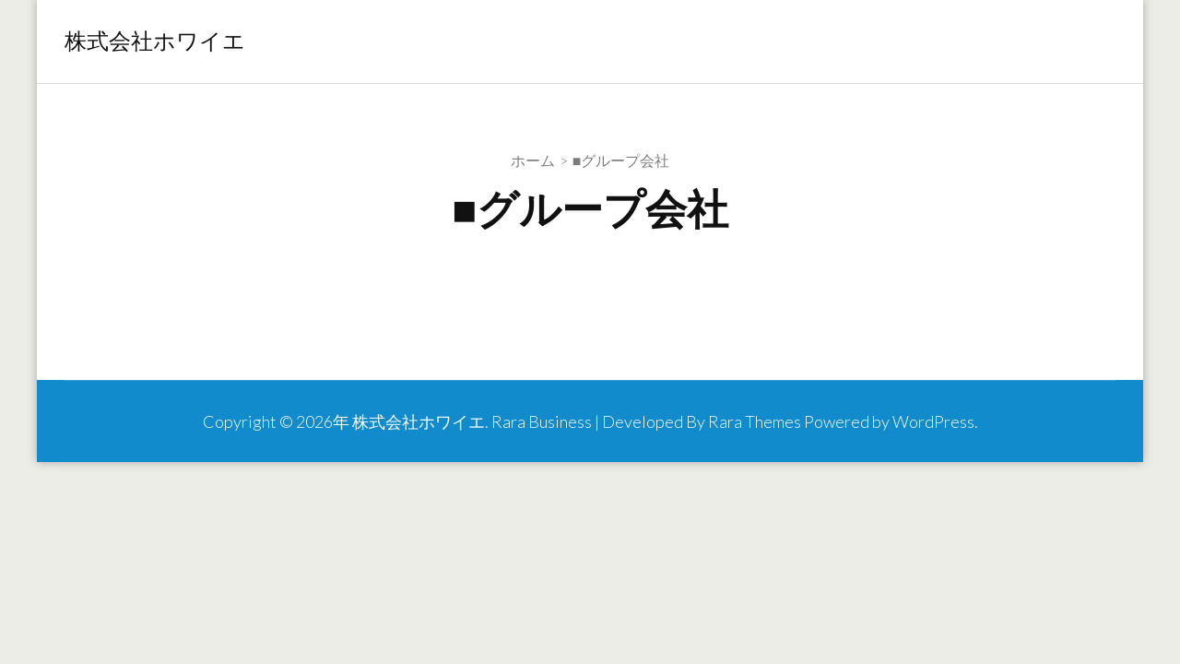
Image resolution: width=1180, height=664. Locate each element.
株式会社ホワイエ (155, 41)
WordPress (933, 421)
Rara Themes (754, 421)
